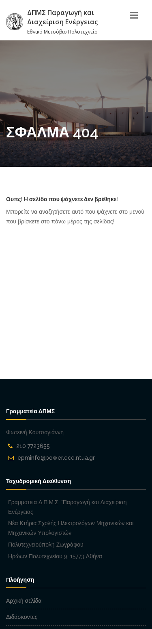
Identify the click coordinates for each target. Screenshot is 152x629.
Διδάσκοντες (21, 617)
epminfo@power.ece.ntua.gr (56, 457)
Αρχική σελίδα (23, 600)
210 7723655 (33, 446)
